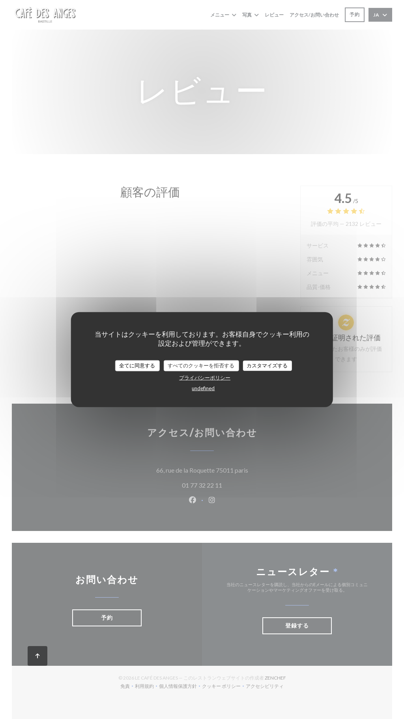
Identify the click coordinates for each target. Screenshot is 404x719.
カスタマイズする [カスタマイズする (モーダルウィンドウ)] (267, 365)
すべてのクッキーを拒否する (201, 365)
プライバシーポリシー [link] (204, 377)
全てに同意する (137, 365)
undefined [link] (203, 388)
